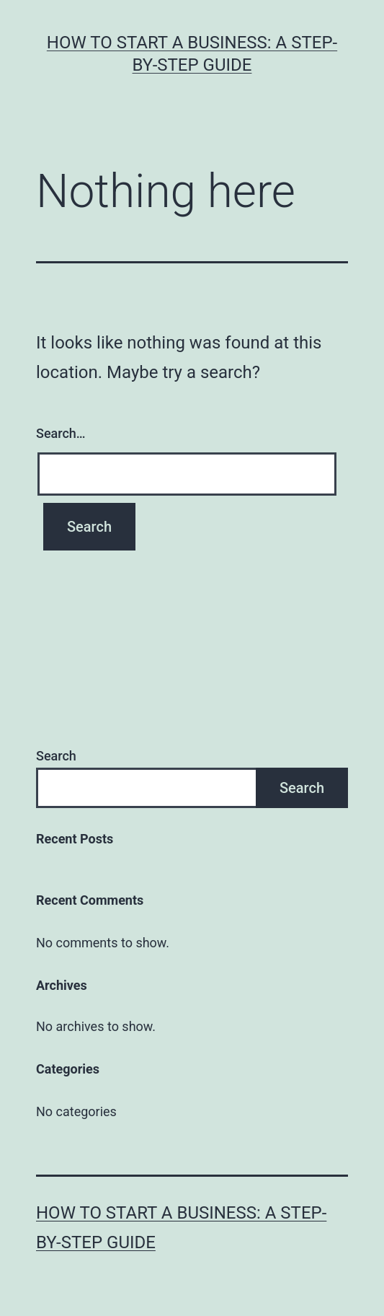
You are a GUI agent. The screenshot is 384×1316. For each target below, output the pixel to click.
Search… (61, 433)
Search (56, 755)
